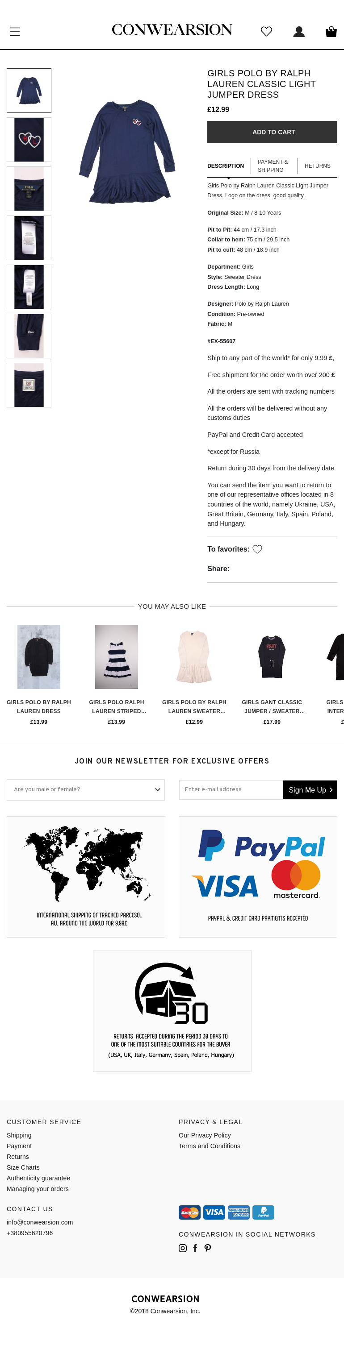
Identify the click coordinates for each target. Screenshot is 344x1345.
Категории (15, 31)
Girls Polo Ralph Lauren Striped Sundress (116, 708)
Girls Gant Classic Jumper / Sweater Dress (272, 708)
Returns (318, 166)
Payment (19, 1146)
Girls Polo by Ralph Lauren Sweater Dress (194, 708)
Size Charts (23, 1167)
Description (225, 166)
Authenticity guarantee (38, 1178)
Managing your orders (38, 1188)
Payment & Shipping (273, 166)
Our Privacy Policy (205, 1135)
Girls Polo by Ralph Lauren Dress (39, 707)
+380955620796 (30, 1233)
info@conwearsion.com (40, 1222)
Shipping (19, 1135)
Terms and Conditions (209, 1146)
